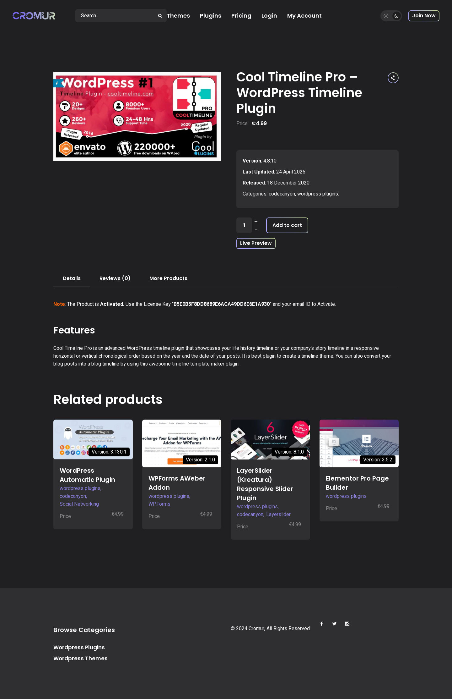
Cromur (256, 628)
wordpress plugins (317, 194)
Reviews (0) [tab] (115, 278)
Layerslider (278, 514)
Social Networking (79, 504)
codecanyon (282, 194)
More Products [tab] (168, 278)
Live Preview (256, 243)
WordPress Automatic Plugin (87, 475)
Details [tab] (72, 278)
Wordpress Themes (80, 658)
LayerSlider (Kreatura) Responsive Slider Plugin (265, 484)
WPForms (159, 504)
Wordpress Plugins (79, 647)
